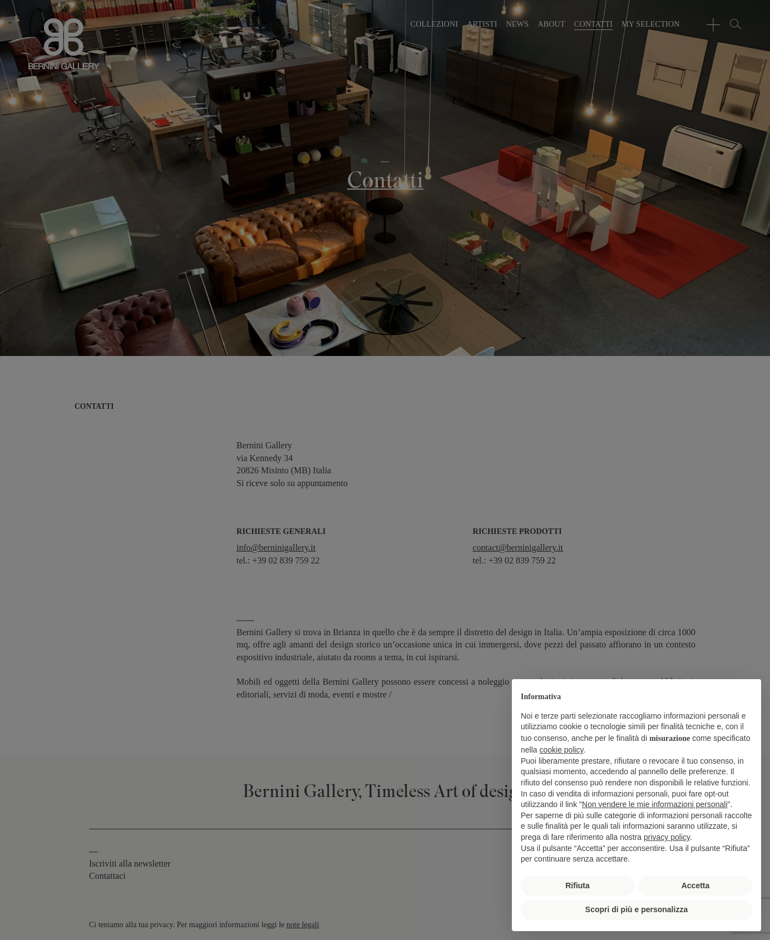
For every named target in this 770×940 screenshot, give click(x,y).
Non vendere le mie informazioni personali (654, 804)
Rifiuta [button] (577, 885)
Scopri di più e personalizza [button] (636, 909)
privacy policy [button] (667, 837)
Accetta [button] (696, 885)
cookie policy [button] (561, 749)
